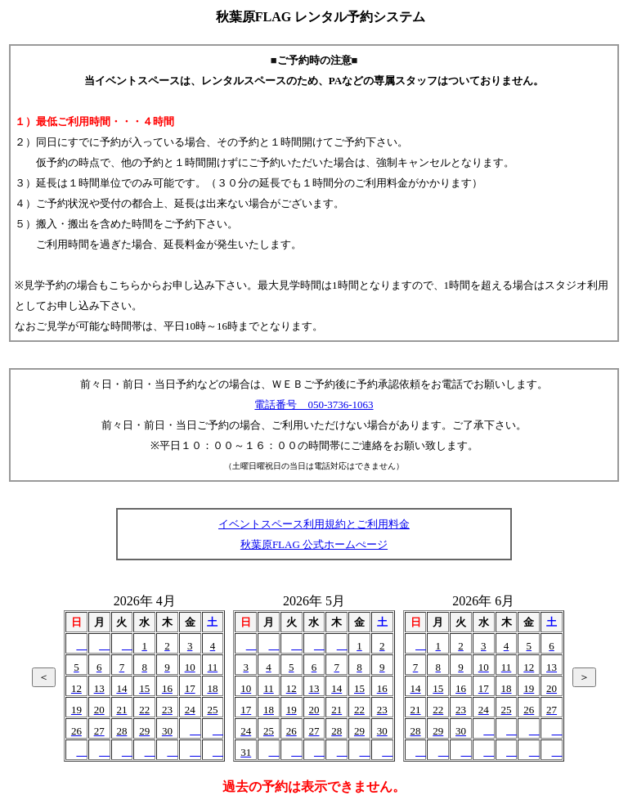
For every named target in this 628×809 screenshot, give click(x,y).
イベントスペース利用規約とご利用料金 (314, 524)
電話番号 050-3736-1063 (313, 404)
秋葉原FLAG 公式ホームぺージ (314, 544)
